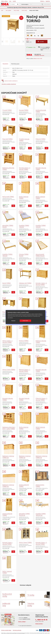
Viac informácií (10, 317)
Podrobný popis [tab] (15, 64)
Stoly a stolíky (16, 10)
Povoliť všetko (25, 320)
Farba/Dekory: (29, 32)
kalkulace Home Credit (37, 58)
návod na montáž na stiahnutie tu (9, 81)
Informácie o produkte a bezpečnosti (9, 84)
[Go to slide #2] (13, 41)
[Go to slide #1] (7, 41)
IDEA (2, 10)
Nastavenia (13, 320)
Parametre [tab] (5, 64)
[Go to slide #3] (19, 41)
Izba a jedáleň (8, 10)
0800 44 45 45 (42, 620)
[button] (26, 4)
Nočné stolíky (24, 10)
